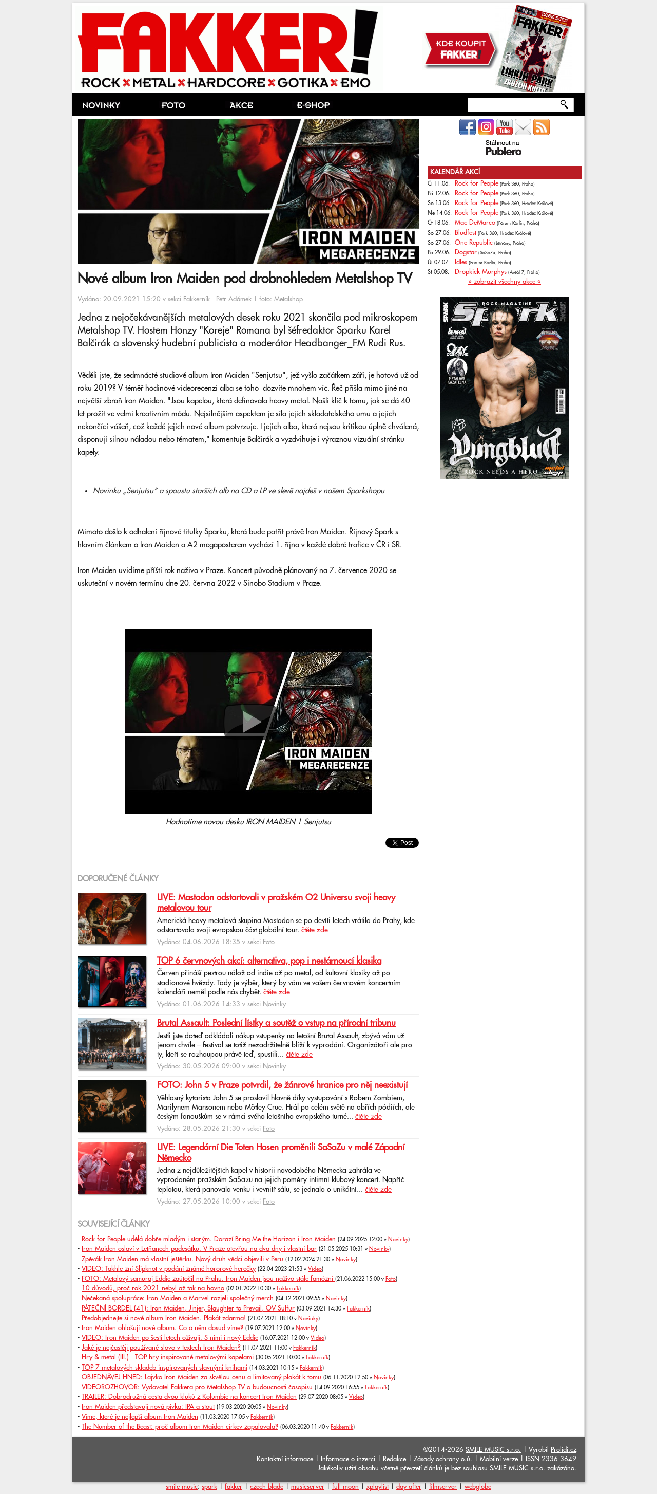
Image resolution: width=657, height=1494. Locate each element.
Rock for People (476, 183)
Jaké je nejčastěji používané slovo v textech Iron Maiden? (161, 1347)
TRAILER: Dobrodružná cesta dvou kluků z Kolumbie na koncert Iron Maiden (189, 1396)
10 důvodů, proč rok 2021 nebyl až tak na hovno (153, 1288)
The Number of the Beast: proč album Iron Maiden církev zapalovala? (180, 1426)
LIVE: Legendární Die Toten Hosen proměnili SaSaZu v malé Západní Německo (280, 1152)
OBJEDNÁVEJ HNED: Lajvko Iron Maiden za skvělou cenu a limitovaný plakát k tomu (201, 1377)
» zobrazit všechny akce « (504, 281)
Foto (269, 942)
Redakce (394, 1459)
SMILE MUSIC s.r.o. (493, 1449)
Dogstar (466, 252)
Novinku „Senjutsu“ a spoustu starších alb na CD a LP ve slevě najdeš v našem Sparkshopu (238, 491)
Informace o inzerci (348, 1459)
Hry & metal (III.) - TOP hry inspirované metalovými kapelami (168, 1357)
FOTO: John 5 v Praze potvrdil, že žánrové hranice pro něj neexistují (282, 1085)
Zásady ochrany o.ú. (443, 1459)
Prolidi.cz (563, 1449)
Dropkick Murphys (481, 271)
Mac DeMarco (475, 222)
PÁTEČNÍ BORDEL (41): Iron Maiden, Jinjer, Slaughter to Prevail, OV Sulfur (188, 1308)
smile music (182, 1486)
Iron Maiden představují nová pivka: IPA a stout (148, 1406)
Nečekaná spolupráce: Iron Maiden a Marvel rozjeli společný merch (178, 1298)
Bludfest (465, 232)
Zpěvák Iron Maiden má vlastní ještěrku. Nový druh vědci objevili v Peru (182, 1259)
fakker (233, 1486)
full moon (345, 1486)
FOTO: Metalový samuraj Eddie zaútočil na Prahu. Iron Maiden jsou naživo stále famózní (208, 1278)
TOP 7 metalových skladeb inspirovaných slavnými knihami (164, 1367)
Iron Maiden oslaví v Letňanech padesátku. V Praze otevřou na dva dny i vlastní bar (199, 1248)
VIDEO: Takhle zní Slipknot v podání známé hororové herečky (169, 1268)
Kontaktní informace (285, 1459)
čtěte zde (314, 930)
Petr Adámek (234, 299)
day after (408, 1486)
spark (209, 1486)
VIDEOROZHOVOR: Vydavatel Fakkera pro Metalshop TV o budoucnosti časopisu (197, 1387)
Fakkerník (196, 299)
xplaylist (377, 1486)
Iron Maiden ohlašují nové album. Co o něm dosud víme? (162, 1328)
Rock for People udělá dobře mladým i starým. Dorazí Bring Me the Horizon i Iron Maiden (209, 1239)
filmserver (443, 1486)
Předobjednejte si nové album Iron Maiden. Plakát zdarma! (164, 1318)
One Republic (474, 242)
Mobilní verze (499, 1459)
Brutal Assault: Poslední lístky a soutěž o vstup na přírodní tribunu (276, 1023)
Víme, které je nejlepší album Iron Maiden (140, 1417)
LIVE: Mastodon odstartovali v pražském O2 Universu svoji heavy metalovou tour (276, 903)
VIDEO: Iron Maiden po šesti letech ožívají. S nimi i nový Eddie (170, 1337)
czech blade (266, 1486)
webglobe (478, 1486)
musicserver (307, 1486)
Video (315, 1269)
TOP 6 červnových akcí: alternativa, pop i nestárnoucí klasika (269, 961)
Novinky (274, 1004)
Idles (461, 262)
